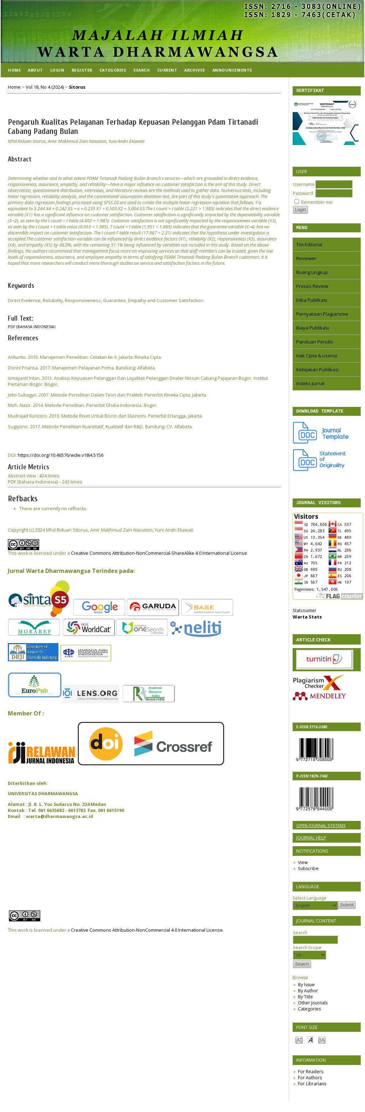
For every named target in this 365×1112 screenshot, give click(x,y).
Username (304, 185)
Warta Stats (307, 621)
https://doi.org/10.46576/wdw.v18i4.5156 (60, 455)
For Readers (310, 1076)
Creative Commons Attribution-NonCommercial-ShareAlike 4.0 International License (159, 553)
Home (14, 70)
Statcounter (305, 615)
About (35, 70)
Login (57, 70)
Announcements (232, 70)
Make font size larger (321, 1044)
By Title (305, 1001)
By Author (308, 995)
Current (167, 70)
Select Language (310, 902)
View (303, 867)
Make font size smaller (299, 1044)
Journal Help (311, 842)
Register (82, 70)
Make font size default (310, 1044)
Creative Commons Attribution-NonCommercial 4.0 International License (147, 930)
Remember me (317, 203)
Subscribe (308, 873)
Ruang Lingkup (312, 274)
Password (303, 194)
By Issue (306, 989)
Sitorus (77, 87)
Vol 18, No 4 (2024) (45, 87)
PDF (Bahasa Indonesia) (31, 326)
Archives (194, 70)
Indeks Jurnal (310, 385)
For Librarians (312, 1088)
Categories (309, 1013)
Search (315, 940)
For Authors (310, 1082)
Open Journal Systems (321, 829)
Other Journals (313, 1007)
